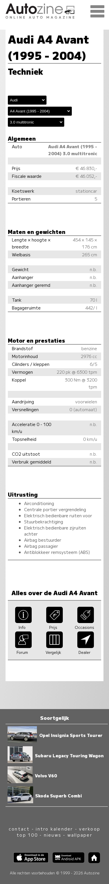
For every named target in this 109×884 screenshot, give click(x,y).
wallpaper (79, 835)
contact (19, 829)
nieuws (52, 835)
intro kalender (54, 829)
